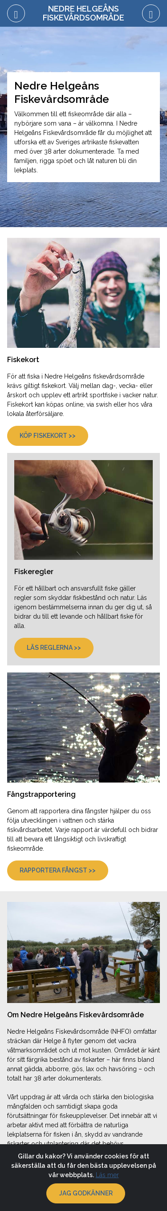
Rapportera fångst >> (58, 870)
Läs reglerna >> (54, 647)
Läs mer (107, 1174)
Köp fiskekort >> (48, 435)
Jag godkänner (86, 1193)
